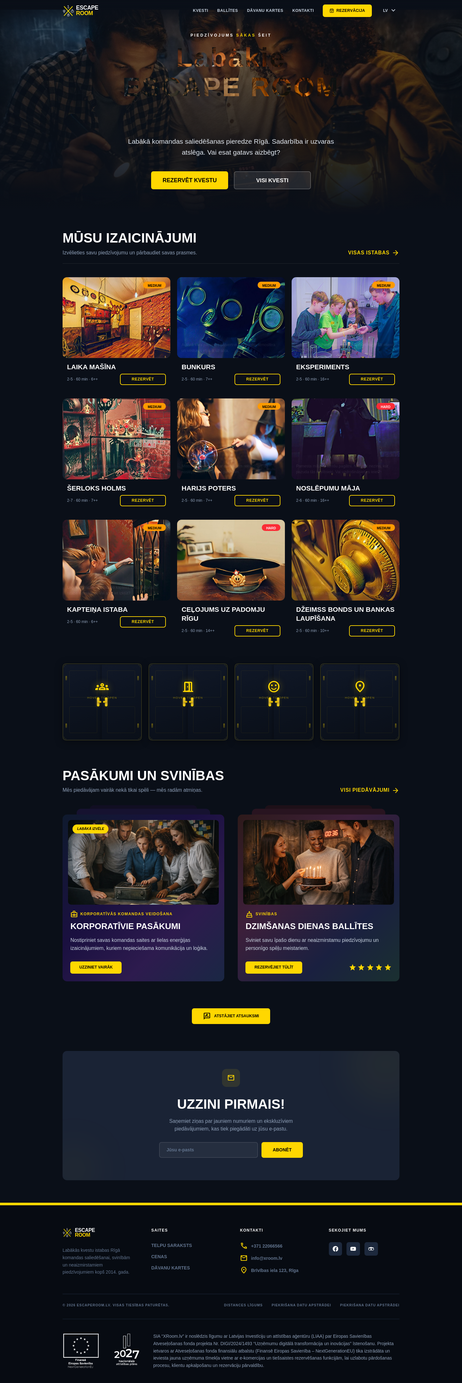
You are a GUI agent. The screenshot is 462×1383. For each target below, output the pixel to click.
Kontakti (303, 10)
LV (390, 10)
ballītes (227, 10)
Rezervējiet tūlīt (274, 967)
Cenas (159, 1256)
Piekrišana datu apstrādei (301, 1305)
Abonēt (282, 1150)
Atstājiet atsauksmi (231, 1016)
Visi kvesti (272, 180)
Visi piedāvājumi (369, 791)
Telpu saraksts (171, 1245)
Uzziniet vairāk (96, 967)
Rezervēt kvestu (190, 180)
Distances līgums (243, 1305)
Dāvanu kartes (265, 10)
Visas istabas (373, 253)
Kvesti (200, 10)
